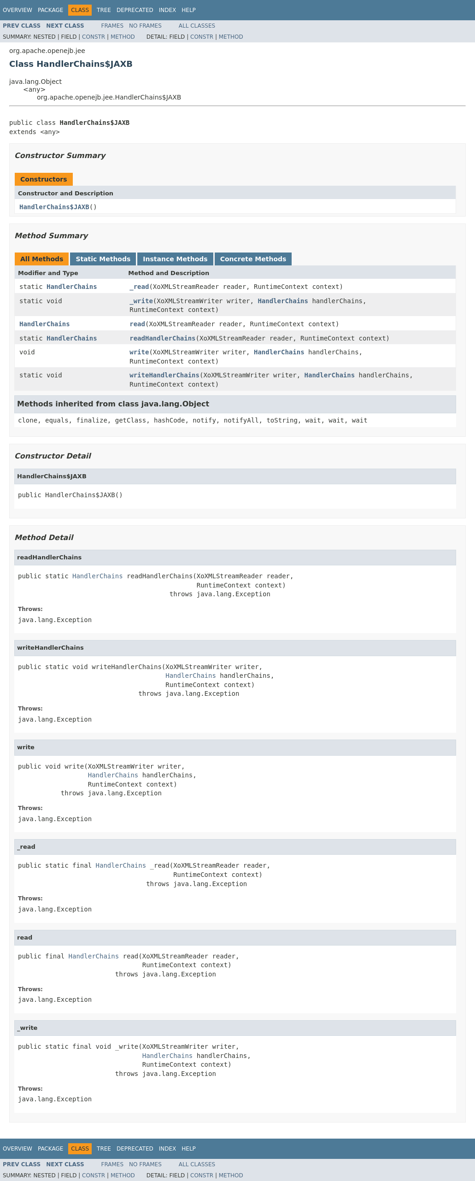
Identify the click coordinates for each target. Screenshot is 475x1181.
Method (123, 37)
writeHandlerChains (164, 375)
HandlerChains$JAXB (54, 207)
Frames (112, 26)
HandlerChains (72, 286)
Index (167, 10)
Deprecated (135, 10)
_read (139, 286)
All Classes (197, 26)
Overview (17, 10)
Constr (93, 37)
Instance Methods (175, 259)
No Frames (145, 26)
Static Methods (103, 259)
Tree (104, 10)
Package (50, 10)
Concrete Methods (253, 259)
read (137, 324)
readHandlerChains (162, 338)
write (139, 352)
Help (189, 10)
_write (141, 301)
